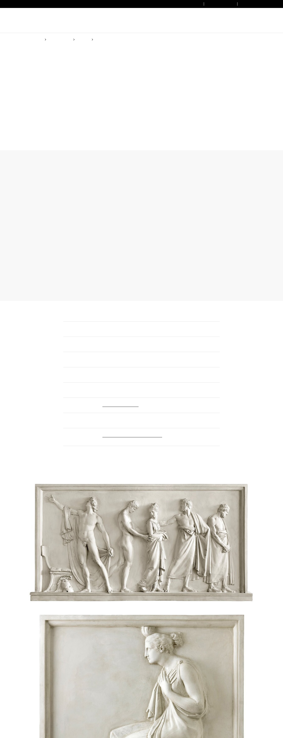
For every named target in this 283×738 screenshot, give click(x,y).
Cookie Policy (183, 386)
